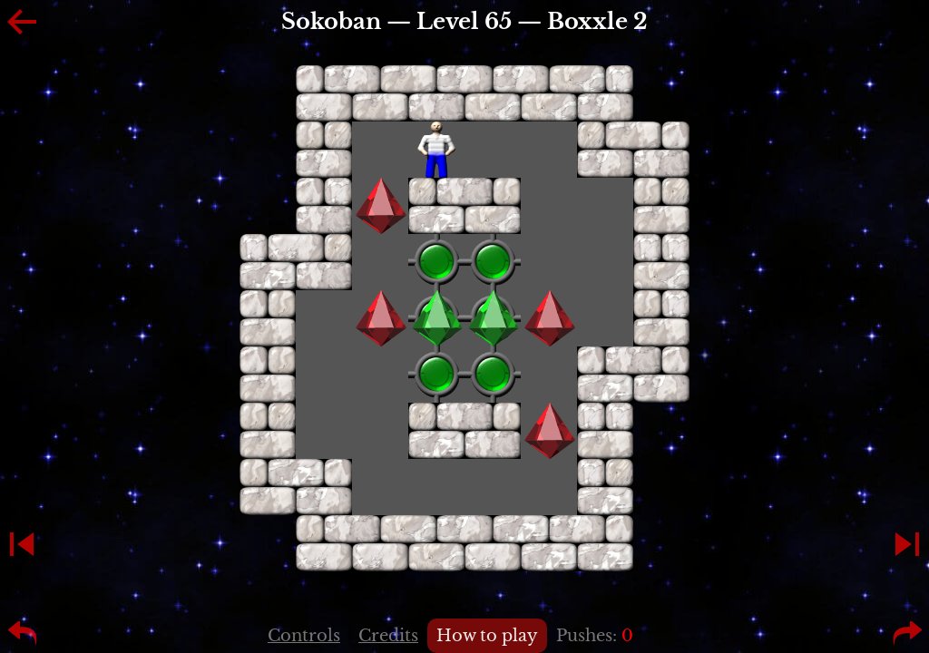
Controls (304, 636)
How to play (487, 636)
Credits (388, 636)
